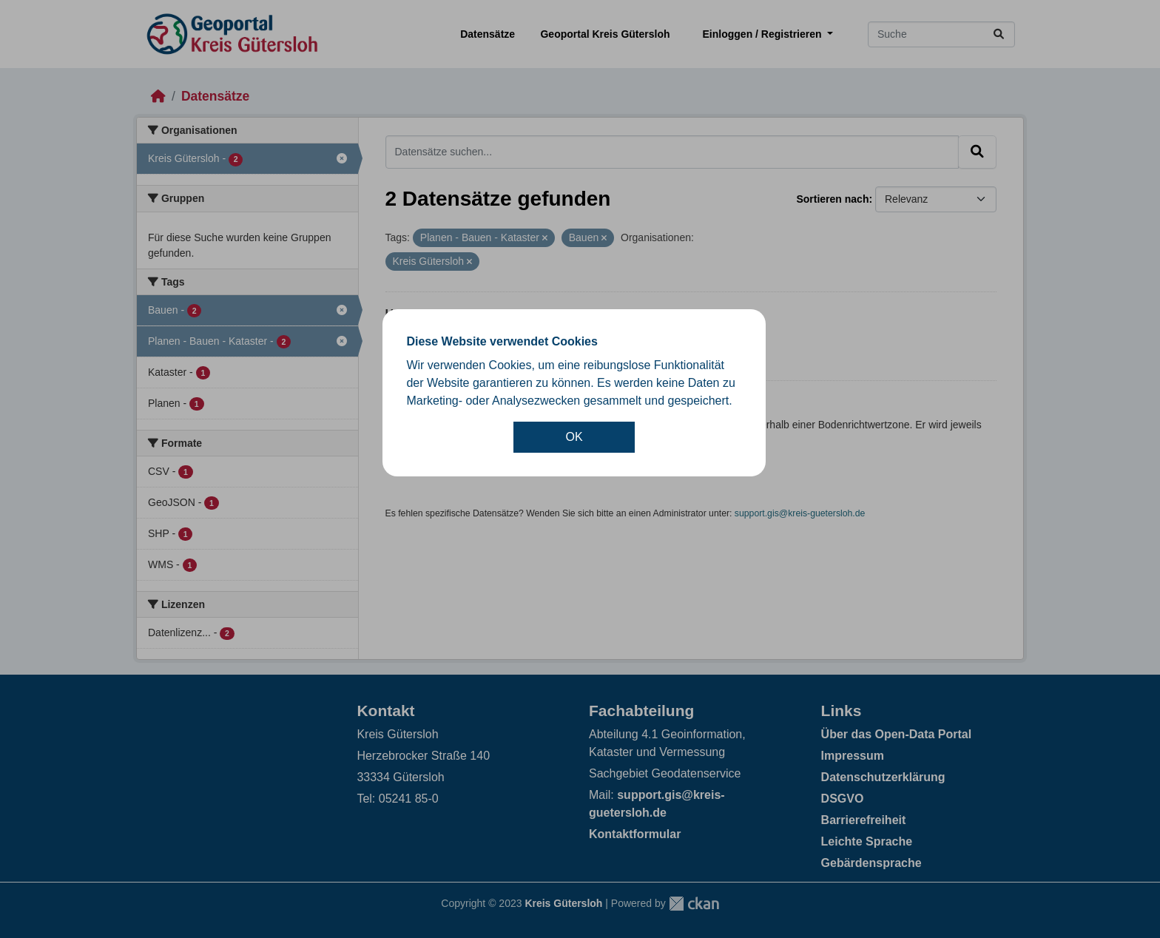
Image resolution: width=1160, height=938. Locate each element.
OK (574, 437)
